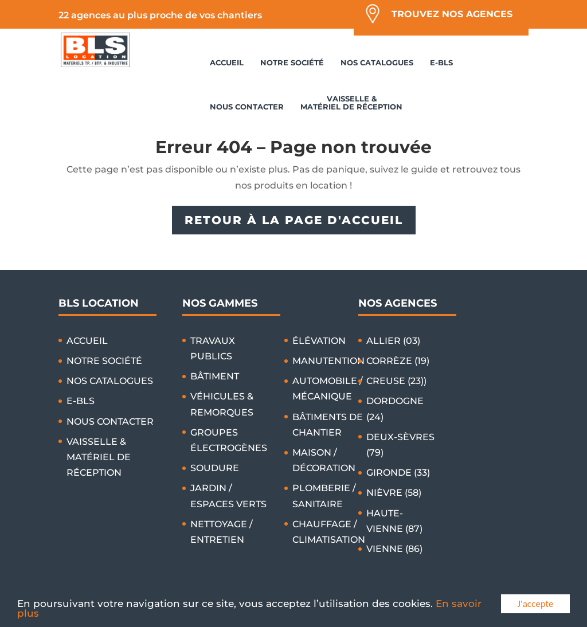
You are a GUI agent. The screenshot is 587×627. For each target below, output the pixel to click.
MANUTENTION (328, 360)
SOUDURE (214, 468)
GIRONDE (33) (398, 472)
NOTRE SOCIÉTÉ (292, 62)
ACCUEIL (227, 62)
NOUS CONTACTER (247, 107)
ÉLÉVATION (319, 340)
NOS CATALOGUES (377, 62)
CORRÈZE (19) (397, 360)
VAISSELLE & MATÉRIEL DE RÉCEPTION (351, 103)
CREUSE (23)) (396, 380)
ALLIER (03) (393, 340)
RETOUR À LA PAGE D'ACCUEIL (294, 220)
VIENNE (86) (394, 548)
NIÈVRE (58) (393, 492)
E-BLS (441, 62)
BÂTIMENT (214, 376)
